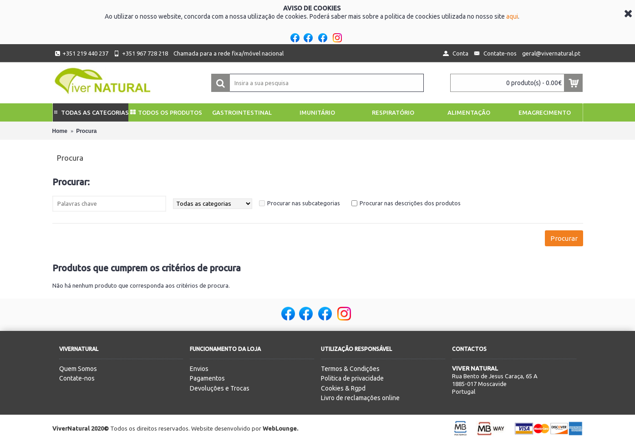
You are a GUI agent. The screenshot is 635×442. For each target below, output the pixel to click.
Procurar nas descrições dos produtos (410, 203)
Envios (199, 368)
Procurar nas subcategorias (303, 203)
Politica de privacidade (352, 378)
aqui (512, 16)
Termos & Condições (350, 368)
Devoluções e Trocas (219, 388)
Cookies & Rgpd (343, 388)
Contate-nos (77, 378)
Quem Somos (78, 368)
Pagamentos (207, 378)
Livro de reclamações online (360, 397)
